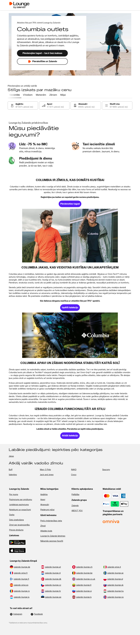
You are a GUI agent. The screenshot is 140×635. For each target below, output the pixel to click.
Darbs (11, 515)
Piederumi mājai (47, 510)
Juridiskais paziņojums (19, 505)
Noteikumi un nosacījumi (20, 510)
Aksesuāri (44, 505)
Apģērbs (44, 494)
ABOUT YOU (77, 511)
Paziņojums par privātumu (20, 499)
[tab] (14, 95)
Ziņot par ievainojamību (19, 525)
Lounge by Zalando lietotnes (52, 536)
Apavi (42, 499)
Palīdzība (75, 494)
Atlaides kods (46, 531)
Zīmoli (43, 526)
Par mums (13, 494)
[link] (23, 105)
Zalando (75, 505)
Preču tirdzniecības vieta (51, 521)
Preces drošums (16, 530)
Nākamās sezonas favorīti (51, 541)
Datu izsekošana (16, 520)
